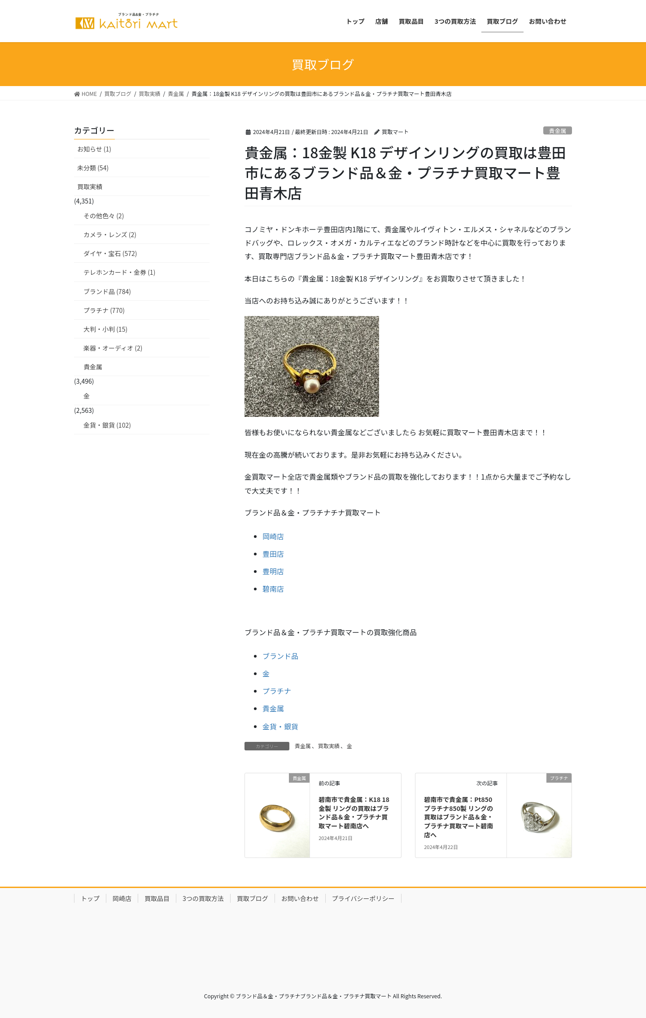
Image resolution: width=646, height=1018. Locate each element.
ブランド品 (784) (107, 291)
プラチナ (276, 690)
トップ (90, 898)
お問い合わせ (300, 898)
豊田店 (273, 553)
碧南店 (273, 588)
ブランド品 (280, 655)
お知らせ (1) (94, 148)
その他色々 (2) (103, 215)
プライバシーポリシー (363, 898)
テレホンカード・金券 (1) (119, 272)
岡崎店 (273, 536)
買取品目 (157, 898)
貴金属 (557, 130)
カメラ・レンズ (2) (109, 234)
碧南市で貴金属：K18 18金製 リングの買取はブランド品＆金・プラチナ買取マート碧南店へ (354, 812)
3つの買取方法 (203, 898)
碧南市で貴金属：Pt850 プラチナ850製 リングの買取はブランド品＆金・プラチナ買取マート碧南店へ (458, 817)
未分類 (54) (93, 167)
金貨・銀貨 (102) (107, 424)
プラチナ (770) (104, 310)
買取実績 (329, 745)
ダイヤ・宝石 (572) (110, 253)
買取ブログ (252, 898)
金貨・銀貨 (280, 726)
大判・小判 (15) (105, 329)
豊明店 (273, 571)
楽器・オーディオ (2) (112, 347)
